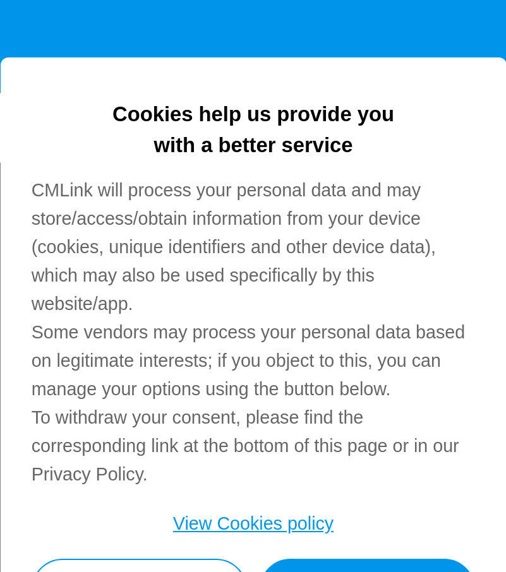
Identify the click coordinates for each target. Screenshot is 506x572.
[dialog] (253, 314)
